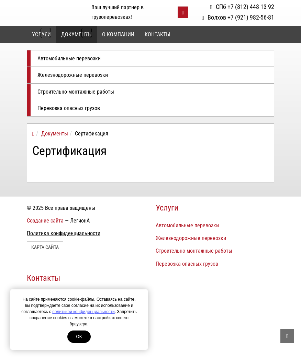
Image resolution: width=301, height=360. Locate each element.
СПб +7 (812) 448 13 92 (242, 6)
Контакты (157, 34)
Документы (76, 34)
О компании (118, 34)
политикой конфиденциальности (83, 311)
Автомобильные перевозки (69, 58)
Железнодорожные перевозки (72, 75)
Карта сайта (45, 247)
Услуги (167, 208)
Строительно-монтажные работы (75, 91)
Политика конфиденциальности (63, 233)
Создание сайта (45, 220)
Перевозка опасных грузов (68, 108)
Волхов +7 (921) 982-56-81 (238, 17)
